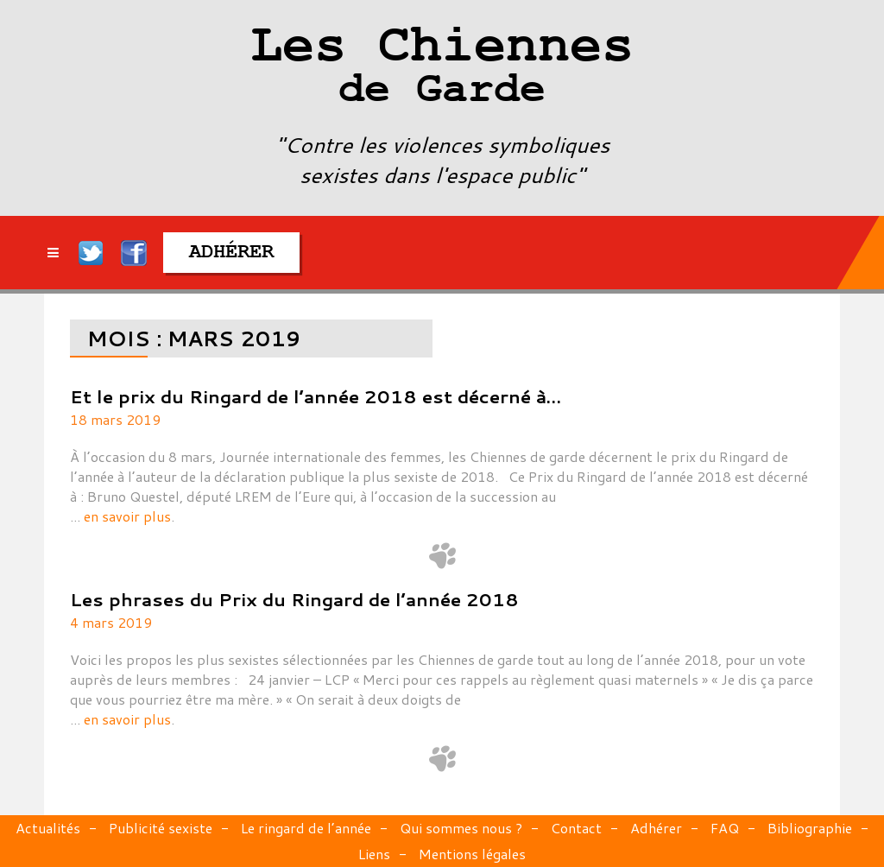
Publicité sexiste (160, 828)
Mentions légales (472, 854)
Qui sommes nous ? (461, 828)
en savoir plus (127, 516)
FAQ (724, 828)
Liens (374, 854)
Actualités (48, 828)
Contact (576, 828)
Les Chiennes (442, 69)
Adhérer (656, 828)
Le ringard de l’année (306, 828)
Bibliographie (809, 828)
